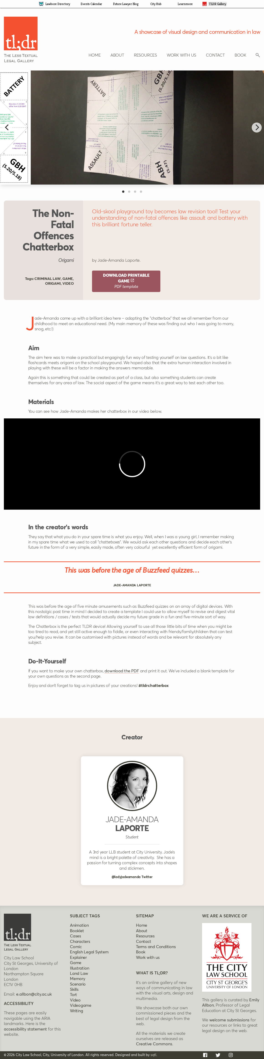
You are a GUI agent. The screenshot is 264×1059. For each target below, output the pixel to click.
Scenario (78, 984)
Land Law (79, 974)
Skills (74, 990)
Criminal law (47, 279)
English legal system (89, 952)
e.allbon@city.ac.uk (34, 994)
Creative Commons (154, 1044)
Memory (77, 979)
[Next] (257, 128)
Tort (73, 995)
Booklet (77, 931)
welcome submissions (229, 1020)
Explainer (78, 958)
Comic (76, 947)
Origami (53, 284)
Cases (75, 936)
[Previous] (7, 128)
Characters (80, 942)
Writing (76, 1011)
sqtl (153, 1055)
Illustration (79, 968)
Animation (79, 925)
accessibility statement (25, 1029)
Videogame (80, 1006)
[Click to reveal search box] (258, 56)
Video (68, 284)
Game (67, 279)
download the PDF (122, 671)
